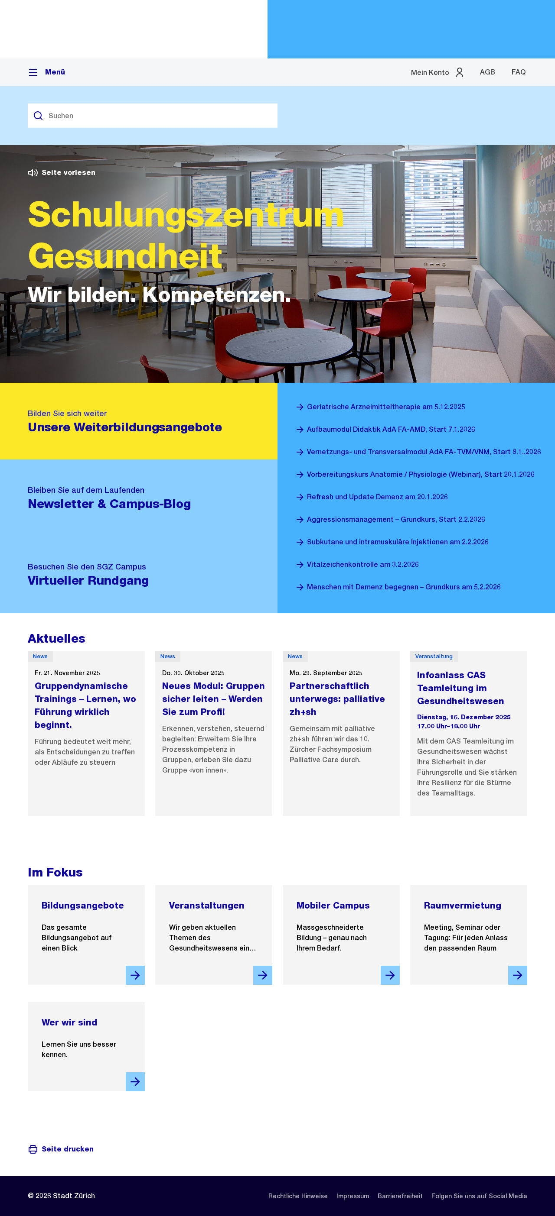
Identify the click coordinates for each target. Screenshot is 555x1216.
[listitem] (298, 1196)
